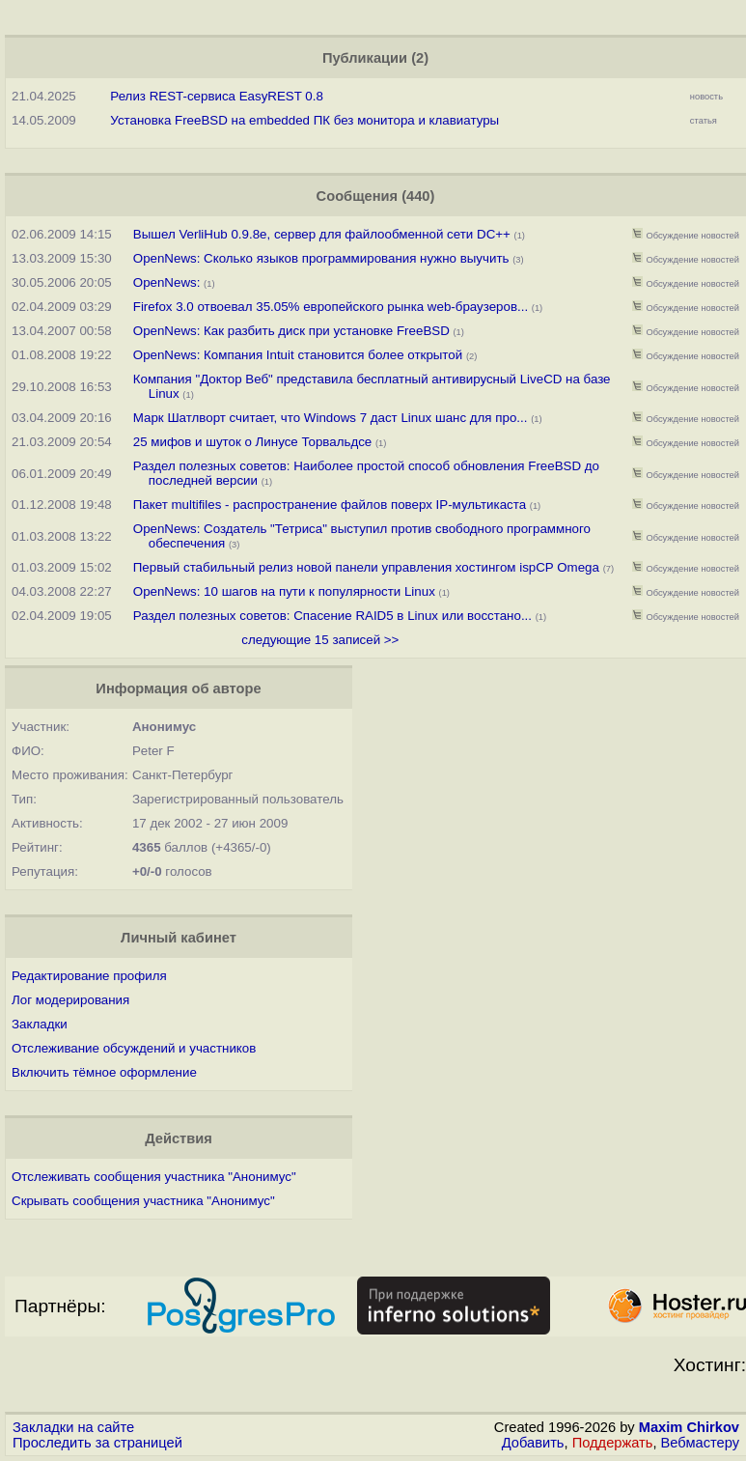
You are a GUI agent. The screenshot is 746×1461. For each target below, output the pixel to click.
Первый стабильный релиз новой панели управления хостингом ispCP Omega (366, 567)
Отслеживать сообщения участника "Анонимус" (154, 1176)
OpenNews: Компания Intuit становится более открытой (297, 355)
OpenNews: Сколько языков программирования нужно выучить (321, 258)
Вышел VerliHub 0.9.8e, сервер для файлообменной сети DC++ (322, 234)
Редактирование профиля (89, 976)
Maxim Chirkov (689, 1427)
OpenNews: (168, 282)
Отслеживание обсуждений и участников (134, 1048)
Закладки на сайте (73, 1427)
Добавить (533, 1442)
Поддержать (612, 1442)
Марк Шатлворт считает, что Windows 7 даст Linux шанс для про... (330, 417)
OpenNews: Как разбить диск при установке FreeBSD (291, 330)
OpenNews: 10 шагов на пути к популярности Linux (284, 591)
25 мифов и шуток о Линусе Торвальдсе (253, 442)
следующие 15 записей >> (320, 639)
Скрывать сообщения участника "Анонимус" (143, 1201)
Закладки (40, 1024)
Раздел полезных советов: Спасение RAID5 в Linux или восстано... (332, 615)
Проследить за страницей (97, 1442)
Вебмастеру (700, 1442)
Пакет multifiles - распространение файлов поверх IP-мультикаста (329, 504)
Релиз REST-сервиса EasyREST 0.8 (216, 96)
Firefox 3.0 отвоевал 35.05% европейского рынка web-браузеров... (330, 306)
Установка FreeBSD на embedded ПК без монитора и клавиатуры (304, 120)
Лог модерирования (70, 1000)
